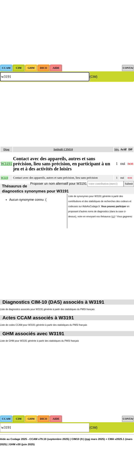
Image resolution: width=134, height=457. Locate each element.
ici (113, 216)
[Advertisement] (67, 32)
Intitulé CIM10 (63, 149)
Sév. (116, 149)
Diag (6, 149)
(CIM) (93, 77)
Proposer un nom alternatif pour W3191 (58, 183)
